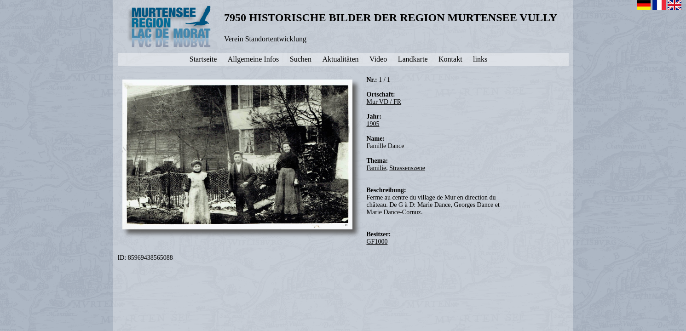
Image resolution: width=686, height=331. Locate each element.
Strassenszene (407, 168)
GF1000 (377, 241)
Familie (376, 168)
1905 (373, 123)
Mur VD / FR (384, 101)
